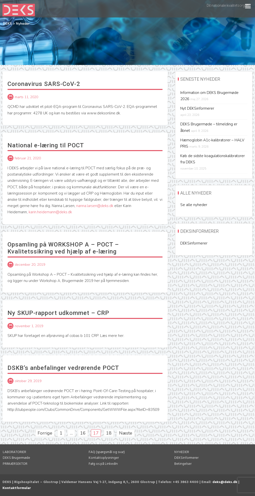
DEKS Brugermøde (16, 458)
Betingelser (182, 464)
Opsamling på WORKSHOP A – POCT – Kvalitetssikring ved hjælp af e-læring (63, 248)
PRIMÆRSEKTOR (15, 464)
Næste (125, 433)
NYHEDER (181, 452)
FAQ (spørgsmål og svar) (107, 452)
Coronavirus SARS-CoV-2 (43, 83)
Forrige (45, 433)
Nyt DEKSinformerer (197, 108)
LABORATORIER (14, 452)
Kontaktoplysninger (104, 458)
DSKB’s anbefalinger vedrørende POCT (63, 367)
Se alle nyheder (193, 204)
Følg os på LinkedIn (103, 464)
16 (83, 433)
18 (109, 433)
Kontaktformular (16, 488)
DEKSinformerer (193, 243)
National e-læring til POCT (45, 145)
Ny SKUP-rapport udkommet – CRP (58, 312)
